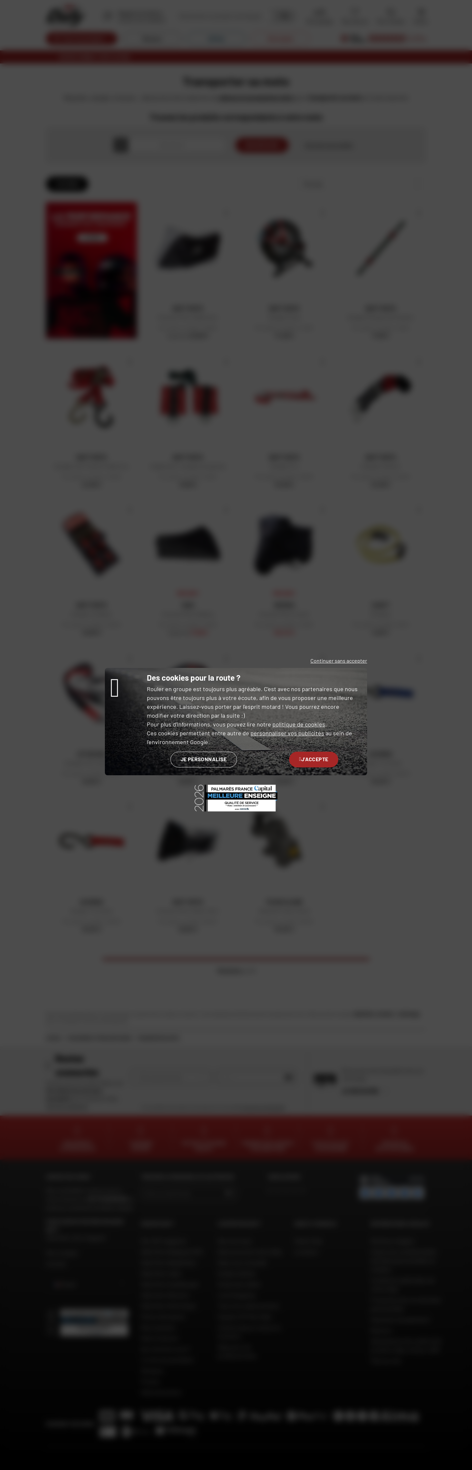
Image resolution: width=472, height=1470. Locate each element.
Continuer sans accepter (338, 660)
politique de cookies (298, 724)
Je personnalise (204, 759)
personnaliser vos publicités (287, 733)
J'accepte (313, 759)
